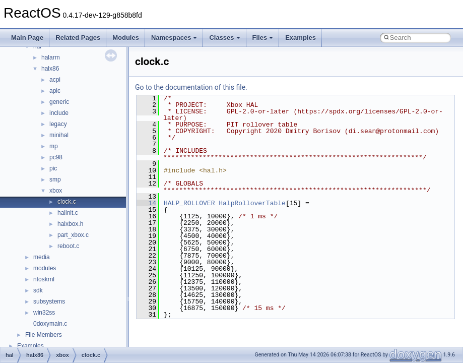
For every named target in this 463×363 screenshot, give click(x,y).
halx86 (50, 68)
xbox (55, 190)
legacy (58, 124)
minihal (59, 135)
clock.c (66, 201)
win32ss (44, 312)
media (41, 257)
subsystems (49, 301)
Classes (224, 37)
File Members (43, 334)
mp (53, 146)
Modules (125, 37)
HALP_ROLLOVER (189, 203)
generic (59, 101)
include (59, 112)
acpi (54, 79)
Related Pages (77, 37)
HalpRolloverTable (252, 203)
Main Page (27, 37)
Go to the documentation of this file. (191, 87)
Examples (300, 37)
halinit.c (67, 212)
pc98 (55, 157)
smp (55, 179)
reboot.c (68, 246)
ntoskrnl (43, 279)
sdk (38, 290)
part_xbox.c (73, 234)
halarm (50, 57)
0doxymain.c (50, 323)
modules (44, 268)
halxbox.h (70, 223)
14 (146, 203)
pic (53, 168)
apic (54, 90)
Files (263, 37)
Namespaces (174, 37)
